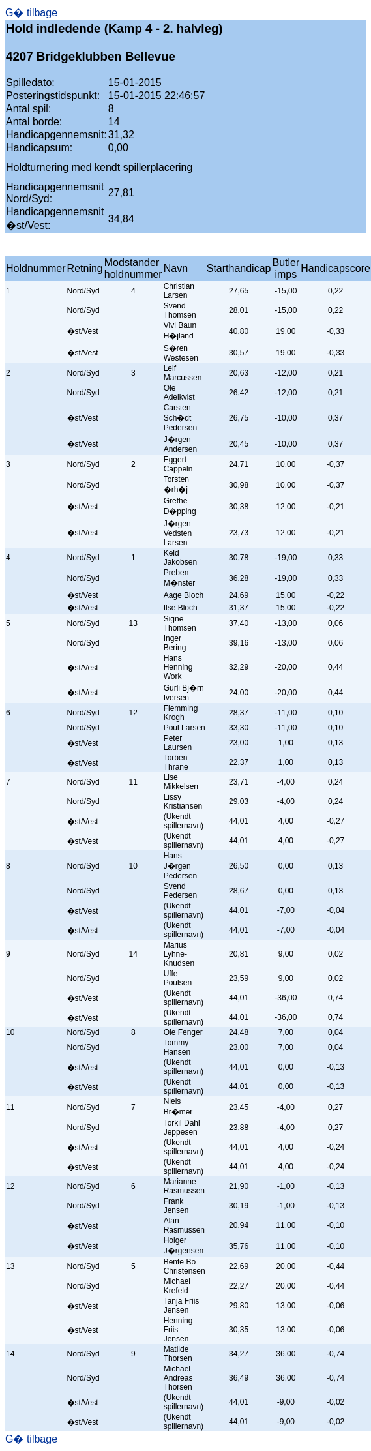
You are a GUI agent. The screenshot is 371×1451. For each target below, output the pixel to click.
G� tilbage (31, 12)
